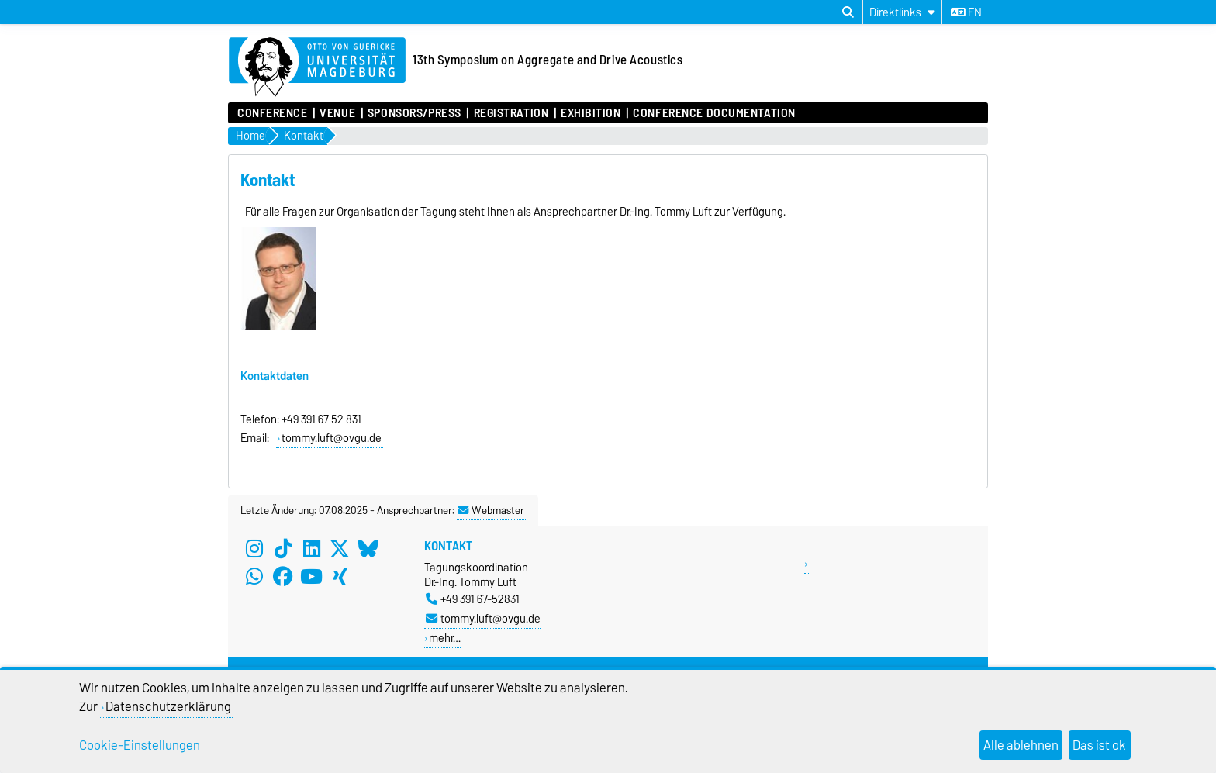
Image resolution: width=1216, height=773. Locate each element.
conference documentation (714, 113)
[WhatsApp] (254, 577)
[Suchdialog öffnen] (848, 12)
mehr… (445, 637)
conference (272, 113)
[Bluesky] (368, 549)
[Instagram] (254, 549)
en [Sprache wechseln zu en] (966, 12)
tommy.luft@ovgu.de (483, 618)
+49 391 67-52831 (473, 599)
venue (337, 113)
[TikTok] (283, 549)
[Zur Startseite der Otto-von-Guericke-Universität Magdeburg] (317, 67)
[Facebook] (283, 577)
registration (511, 113)
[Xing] (340, 577)
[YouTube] (312, 577)
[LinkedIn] (312, 549)
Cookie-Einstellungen (139, 745)
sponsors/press (414, 113)
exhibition (591, 113)
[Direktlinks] (902, 12)
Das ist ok (1099, 745)
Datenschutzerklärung (168, 706)
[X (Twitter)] (340, 549)
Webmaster (491, 510)
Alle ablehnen (1021, 745)
